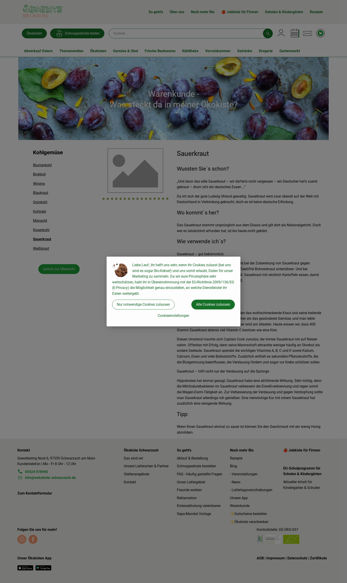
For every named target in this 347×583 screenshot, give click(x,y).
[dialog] (173, 291)
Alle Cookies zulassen (213, 304)
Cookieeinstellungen (173, 315)
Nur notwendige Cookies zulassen (143, 304)
